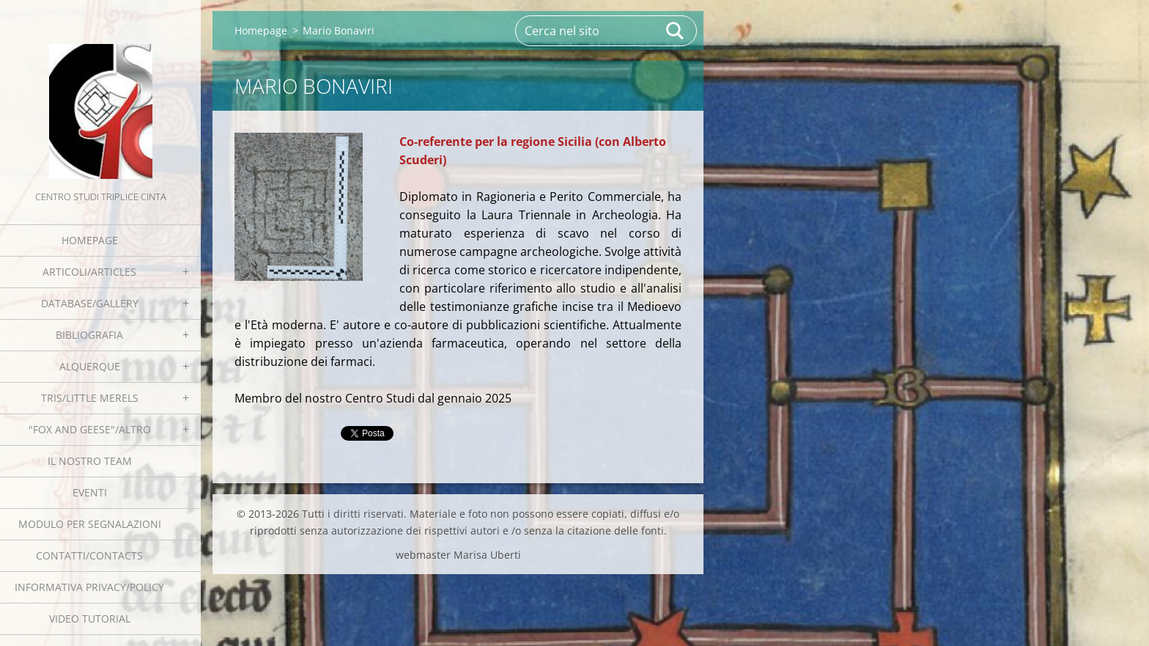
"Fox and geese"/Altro (90, 429)
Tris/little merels (89, 398)
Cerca (675, 31)
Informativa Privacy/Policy (89, 587)
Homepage (90, 240)
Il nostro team (90, 461)
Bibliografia (89, 335)
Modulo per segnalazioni (89, 524)
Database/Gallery (89, 303)
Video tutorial (89, 618)
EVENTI (90, 492)
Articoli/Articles (89, 272)
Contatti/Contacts (89, 555)
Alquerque (89, 366)
